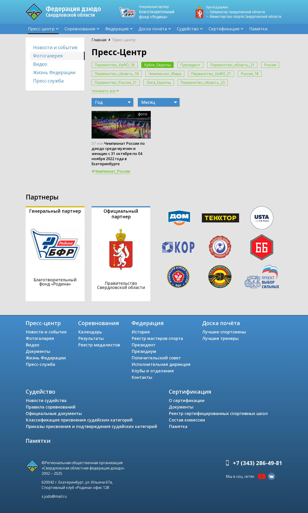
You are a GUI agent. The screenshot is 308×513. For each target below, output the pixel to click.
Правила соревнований (51, 407)
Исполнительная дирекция (161, 364)
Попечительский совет (156, 358)
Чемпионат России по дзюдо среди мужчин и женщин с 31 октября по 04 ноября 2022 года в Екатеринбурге (118, 153)
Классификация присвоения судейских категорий (79, 420)
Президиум (144, 351)
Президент (190, 64)
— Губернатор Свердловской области (235, 12)
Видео (40, 64)
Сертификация (224, 29)
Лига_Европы (158, 82)
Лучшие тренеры (220, 338)
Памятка (178, 426)
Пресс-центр (41, 29)
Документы (38, 351)
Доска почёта (153, 29)
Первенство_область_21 (232, 64)
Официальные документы (54, 413)
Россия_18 (250, 73)
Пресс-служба (48, 81)
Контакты (142, 377)
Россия (270, 64)
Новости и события (55, 47)
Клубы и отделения (153, 371)
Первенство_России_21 (116, 82)
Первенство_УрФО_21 (211, 73)
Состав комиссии (187, 420)
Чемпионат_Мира (164, 73)
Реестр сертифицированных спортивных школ (218, 413)
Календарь (90, 332)
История (141, 332)
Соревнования (80, 29)
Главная (99, 39)
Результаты (91, 338)
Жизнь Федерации (54, 72)
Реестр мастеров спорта (157, 338)
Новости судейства (46, 400)
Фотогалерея (48, 56)
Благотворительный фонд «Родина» (158, 12)
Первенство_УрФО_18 (115, 64)
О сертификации (187, 400)
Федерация (117, 29)
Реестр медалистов (99, 345)
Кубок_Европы (157, 64)
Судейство (188, 29)
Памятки (258, 29)
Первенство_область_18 (117, 73)
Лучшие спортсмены (224, 332)
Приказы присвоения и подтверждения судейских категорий (91, 426)
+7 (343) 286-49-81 (257, 463)
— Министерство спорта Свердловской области (243, 16)
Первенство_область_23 (203, 82)
